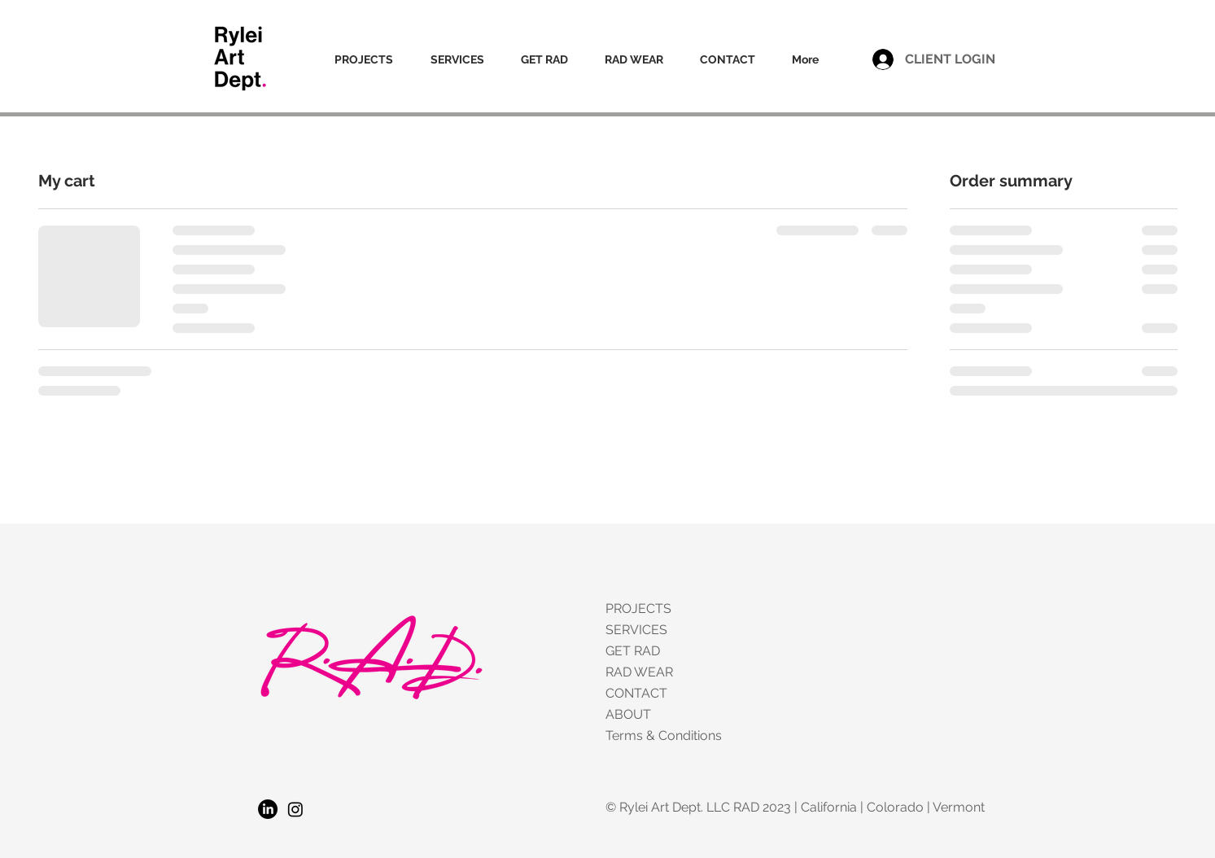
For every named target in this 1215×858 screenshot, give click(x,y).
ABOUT (628, 714)
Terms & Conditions (662, 735)
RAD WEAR (639, 672)
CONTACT (636, 693)
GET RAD (632, 651)
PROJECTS (638, 608)
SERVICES (636, 629)
